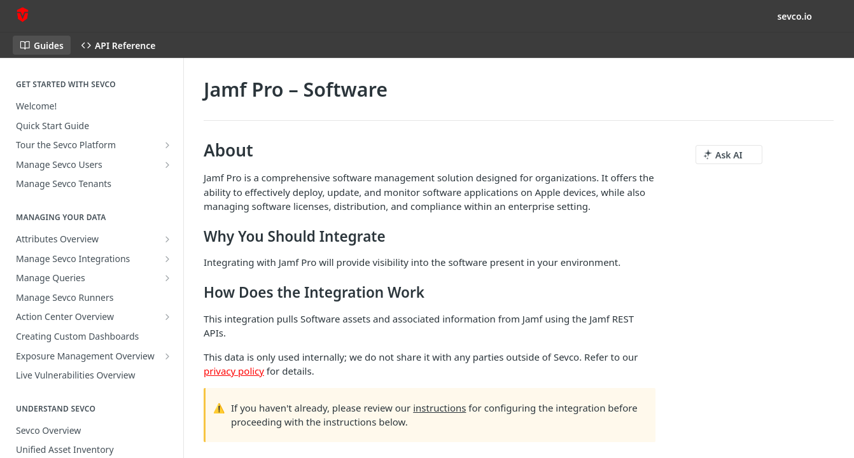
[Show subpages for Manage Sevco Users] (167, 165)
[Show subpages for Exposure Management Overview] (167, 356)
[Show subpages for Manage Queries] (167, 278)
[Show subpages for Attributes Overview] (167, 239)
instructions (439, 407)
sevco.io (794, 16)
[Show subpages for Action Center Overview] (167, 317)
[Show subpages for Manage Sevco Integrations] (167, 259)
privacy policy (234, 370)
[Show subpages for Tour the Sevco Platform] (167, 145)
